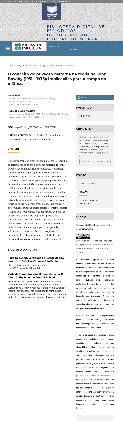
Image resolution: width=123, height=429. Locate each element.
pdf (83, 97)
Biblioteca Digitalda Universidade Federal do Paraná (76, 33)
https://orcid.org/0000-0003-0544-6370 (23, 117)
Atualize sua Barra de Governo (55, 1)
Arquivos (22, 65)
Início (11, 65)
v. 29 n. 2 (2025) (37, 65)
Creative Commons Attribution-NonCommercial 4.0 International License (95, 248)
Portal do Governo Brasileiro (22, 1)
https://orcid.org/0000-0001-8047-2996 (23, 105)
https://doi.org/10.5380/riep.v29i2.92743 (35, 127)
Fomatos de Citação (92, 161)
